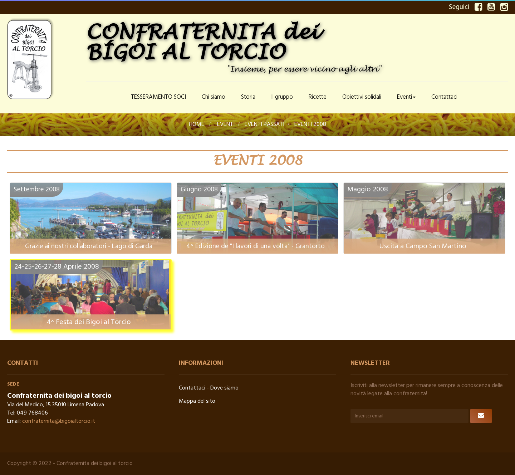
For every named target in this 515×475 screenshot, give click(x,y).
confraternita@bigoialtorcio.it (58, 421)
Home (196, 124)
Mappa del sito (197, 401)
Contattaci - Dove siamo (209, 388)
